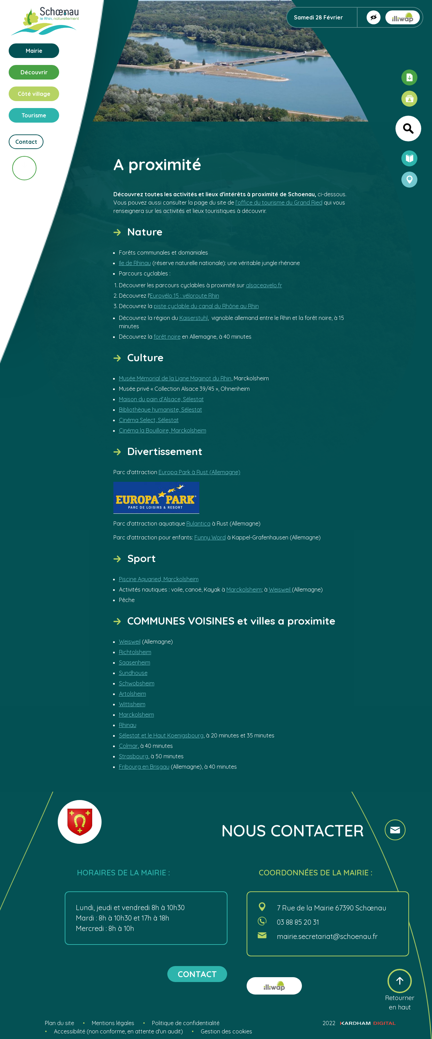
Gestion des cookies (226, 1031)
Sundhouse (133, 672)
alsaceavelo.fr (264, 285)
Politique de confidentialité (185, 1023)
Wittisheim (132, 704)
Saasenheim (134, 662)
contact (197, 974)
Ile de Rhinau (135, 262)
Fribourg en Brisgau (144, 766)
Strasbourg (133, 756)
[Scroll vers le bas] (24, 168)
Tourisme (34, 115)
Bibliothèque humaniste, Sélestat (160, 409)
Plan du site (59, 1023)
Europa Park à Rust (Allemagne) (199, 472)
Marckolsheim (244, 589)
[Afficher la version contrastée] (374, 17)
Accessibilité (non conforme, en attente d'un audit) (118, 1031)
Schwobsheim (136, 683)
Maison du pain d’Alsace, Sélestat (161, 399)
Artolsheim (132, 693)
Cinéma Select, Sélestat (149, 420)
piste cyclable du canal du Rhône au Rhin (206, 306)
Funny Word (210, 537)
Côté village (34, 93)
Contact (26, 141)
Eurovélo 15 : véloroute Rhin (184, 295)
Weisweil (280, 589)
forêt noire (167, 336)
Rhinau (127, 724)
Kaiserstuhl (193, 317)
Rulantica (198, 523)
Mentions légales (113, 1023)
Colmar (128, 745)
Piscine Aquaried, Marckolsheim (159, 579)
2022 (359, 1023)
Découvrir (34, 72)
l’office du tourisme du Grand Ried (278, 202)
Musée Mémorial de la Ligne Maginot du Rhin (175, 378)
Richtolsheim (135, 652)
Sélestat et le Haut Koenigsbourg (161, 735)
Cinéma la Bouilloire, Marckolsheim (162, 430)
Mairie (34, 50)
